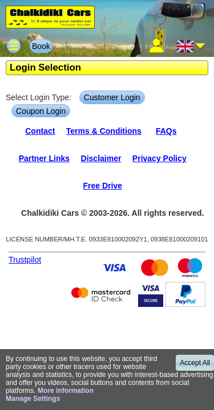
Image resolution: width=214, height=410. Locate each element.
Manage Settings (33, 399)
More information (66, 391)
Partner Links (44, 158)
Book (41, 46)
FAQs (166, 131)
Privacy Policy (159, 158)
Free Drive (102, 185)
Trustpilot (25, 259)
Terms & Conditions (104, 131)
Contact (40, 131)
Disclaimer (101, 158)
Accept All (195, 363)
